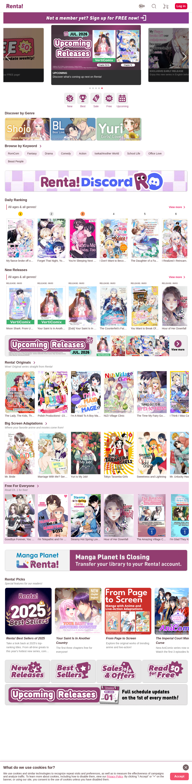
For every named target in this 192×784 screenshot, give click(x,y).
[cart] (166, 6)
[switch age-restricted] (142, 6)
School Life (133, 153)
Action (82, 153)
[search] (154, 6)
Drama (49, 153)
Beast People (16, 161)
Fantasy (32, 153)
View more (175, 207)
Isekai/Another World (107, 153)
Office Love (155, 153)
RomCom (13, 153)
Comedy (66, 153)
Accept (179, 776)
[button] (90, 88)
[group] (20, 237)
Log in (181, 6)
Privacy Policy (115, 776)
